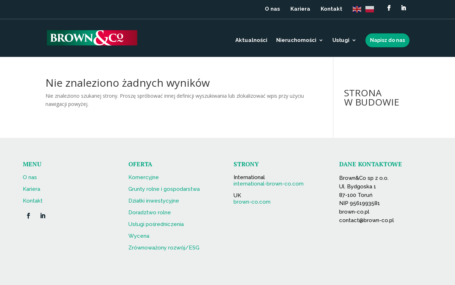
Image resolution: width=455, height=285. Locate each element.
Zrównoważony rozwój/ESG (163, 247)
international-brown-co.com (269, 184)
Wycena (138, 236)
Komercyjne (143, 177)
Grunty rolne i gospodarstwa (164, 189)
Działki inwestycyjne (153, 201)
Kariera (300, 9)
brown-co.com (252, 202)
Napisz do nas (387, 40)
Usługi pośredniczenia (156, 224)
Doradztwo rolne (149, 212)
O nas (272, 9)
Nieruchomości (296, 40)
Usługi (340, 40)
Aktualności (251, 40)
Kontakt (331, 9)
